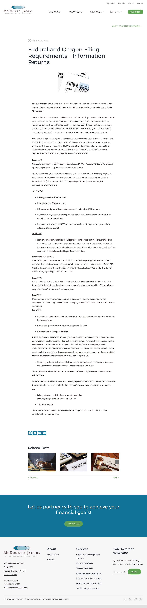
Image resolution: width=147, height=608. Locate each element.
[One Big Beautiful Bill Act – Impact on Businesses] (105, 454)
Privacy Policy (63, 599)
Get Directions (10, 574)
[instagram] (136, 599)
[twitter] (130, 599)
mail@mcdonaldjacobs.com (16, 587)
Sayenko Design (51, 599)
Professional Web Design (34, 599)
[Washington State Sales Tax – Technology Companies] (73, 454)
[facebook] (125, 599)
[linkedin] (141, 599)
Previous (34, 477)
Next (115, 477)
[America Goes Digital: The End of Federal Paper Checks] (42, 454)
